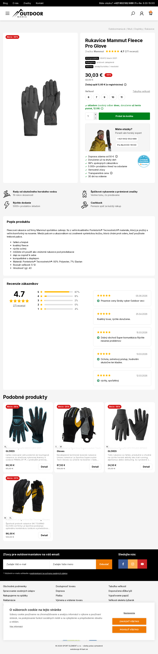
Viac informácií (16, 626)
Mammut (99, 51)
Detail (44, 466)
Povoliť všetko (130, 629)
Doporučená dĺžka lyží (120, 590)
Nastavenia (129, 613)
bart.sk (85, 649)
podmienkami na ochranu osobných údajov (48, 573)
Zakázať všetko (130, 621)
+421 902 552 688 (127, 138)
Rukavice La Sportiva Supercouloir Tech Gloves (79, 449)
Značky (27, 3)
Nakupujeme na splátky (15, 595)
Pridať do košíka (124, 116)
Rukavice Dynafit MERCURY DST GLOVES (24, 449)
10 (113, 97)
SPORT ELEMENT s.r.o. (71, 646)
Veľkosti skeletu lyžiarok (121, 600)
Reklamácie (9, 600)
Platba (59, 595)
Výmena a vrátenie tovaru (69, 600)
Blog (5, 3)
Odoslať (104, 564)
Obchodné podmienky (15, 586)
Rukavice (149, 29)
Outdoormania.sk (117, 29)
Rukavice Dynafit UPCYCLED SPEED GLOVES (127, 449)
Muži (130, 29)
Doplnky (138, 29)
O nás (16, 3)
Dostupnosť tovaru (65, 586)
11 (122, 97)
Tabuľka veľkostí (141, 91)
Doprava (60, 590)
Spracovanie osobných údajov (19, 590)
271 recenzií (19, 305)
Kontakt (40, 3)
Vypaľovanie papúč (118, 595)
